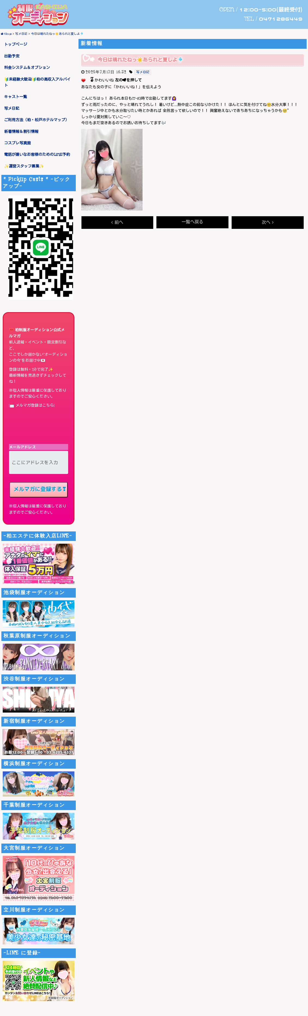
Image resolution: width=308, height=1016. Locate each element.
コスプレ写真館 (17, 143)
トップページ (15, 44)
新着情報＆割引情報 (21, 131)
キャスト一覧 (15, 97)
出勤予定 (11, 56)
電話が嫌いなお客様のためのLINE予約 (37, 154)
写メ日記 (11, 108)
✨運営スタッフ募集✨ (24, 166)
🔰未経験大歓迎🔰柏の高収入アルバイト (37, 82)
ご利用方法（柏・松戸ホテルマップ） (36, 120)
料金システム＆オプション (27, 67)
